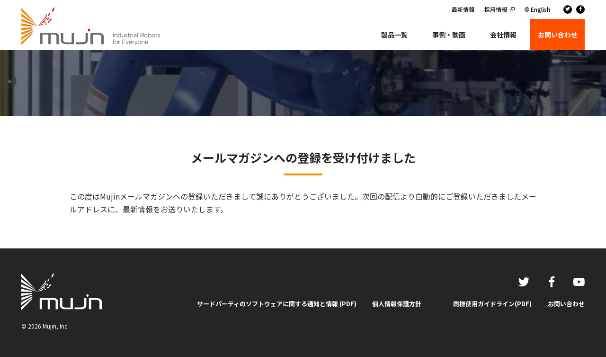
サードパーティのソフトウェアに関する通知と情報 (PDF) (276, 303)
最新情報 (463, 9)
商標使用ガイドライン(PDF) (492, 303)
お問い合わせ (566, 303)
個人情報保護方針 (396, 303)
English (540, 9)
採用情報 (495, 9)
